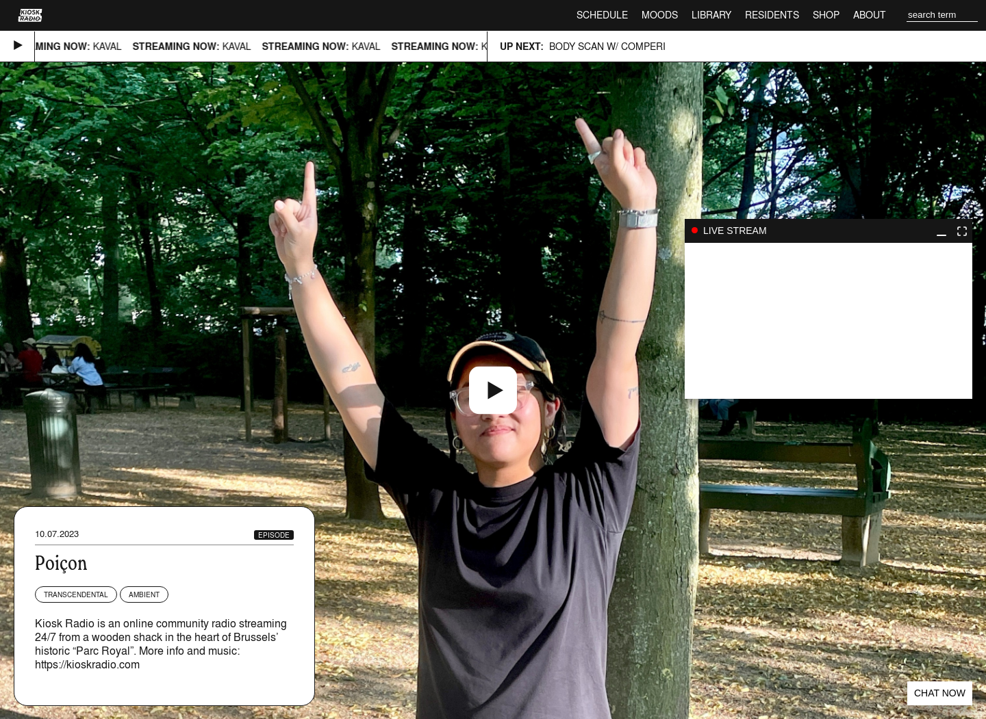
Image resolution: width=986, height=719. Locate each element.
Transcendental (76, 594)
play (828, 321)
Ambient (144, 594)
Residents (772, 14)
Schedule (602, 14)
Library (711, 14)
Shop (826, 14)
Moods (660, 14)
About (869, 14)
